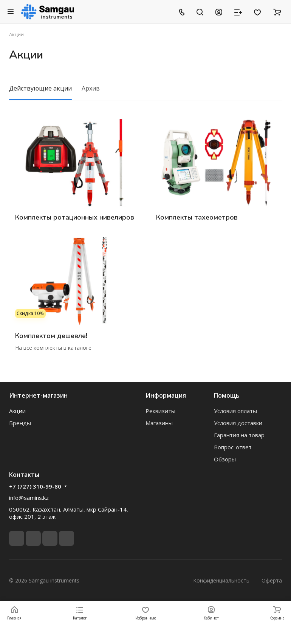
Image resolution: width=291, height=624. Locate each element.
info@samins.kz (29, 497)
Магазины (159, 423)
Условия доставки (238, 423)
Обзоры (225, 459)
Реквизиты (160, 411)
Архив (91, 88)
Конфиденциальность (221, 580)
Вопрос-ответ (233, 447)
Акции (17, 411)
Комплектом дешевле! (51, 335)
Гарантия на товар (239, 435)
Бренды (20, 423)
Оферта (272, 580)
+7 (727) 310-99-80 (35, 486)
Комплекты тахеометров (197, 217)
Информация (166, 395)
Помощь (227, 395)
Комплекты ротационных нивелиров (74, 217)
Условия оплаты (235, 411)
